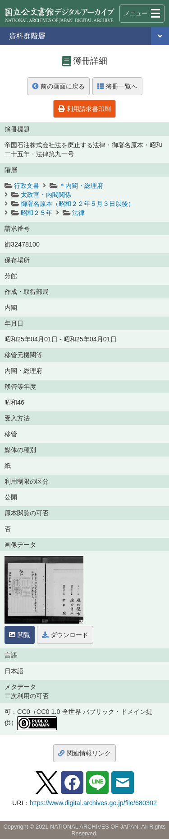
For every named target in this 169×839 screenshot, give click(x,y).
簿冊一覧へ (117, 86)
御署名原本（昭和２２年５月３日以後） (77, 203)
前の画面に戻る (58, 86)
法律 (78, 212)
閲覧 (19, 635)
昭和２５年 (36, 212)
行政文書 (26, 185)
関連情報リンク (84, 753)
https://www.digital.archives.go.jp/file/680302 (93, 802)
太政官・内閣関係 (46, 194)
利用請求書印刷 (84, 108)
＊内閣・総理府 (81, 185)
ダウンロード (65, 635)
